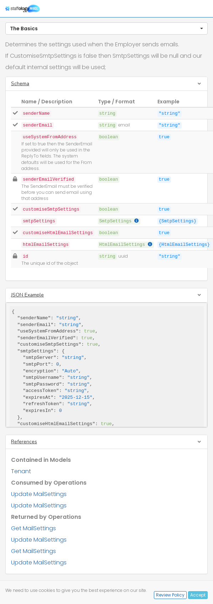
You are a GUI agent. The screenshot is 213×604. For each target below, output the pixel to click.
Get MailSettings (33, 528)
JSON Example (27, 294)
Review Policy (170, 595)
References (24, 441)
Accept (198, 595)
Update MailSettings (39, 494)
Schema (20, 83)
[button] (106, 28)
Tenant (21, 471)
